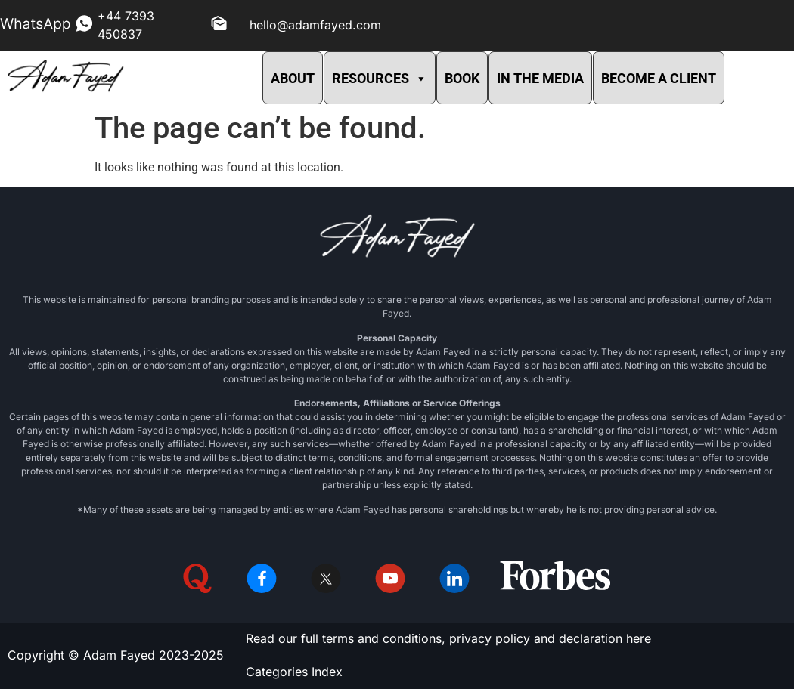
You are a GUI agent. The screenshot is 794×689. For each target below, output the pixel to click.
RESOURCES (379, 78)
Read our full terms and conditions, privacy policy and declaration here (448, 638)
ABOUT (293, 78)
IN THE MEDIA (540, 78)
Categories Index (294, 671)
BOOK (462, 78)
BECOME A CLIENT (658, 78)
